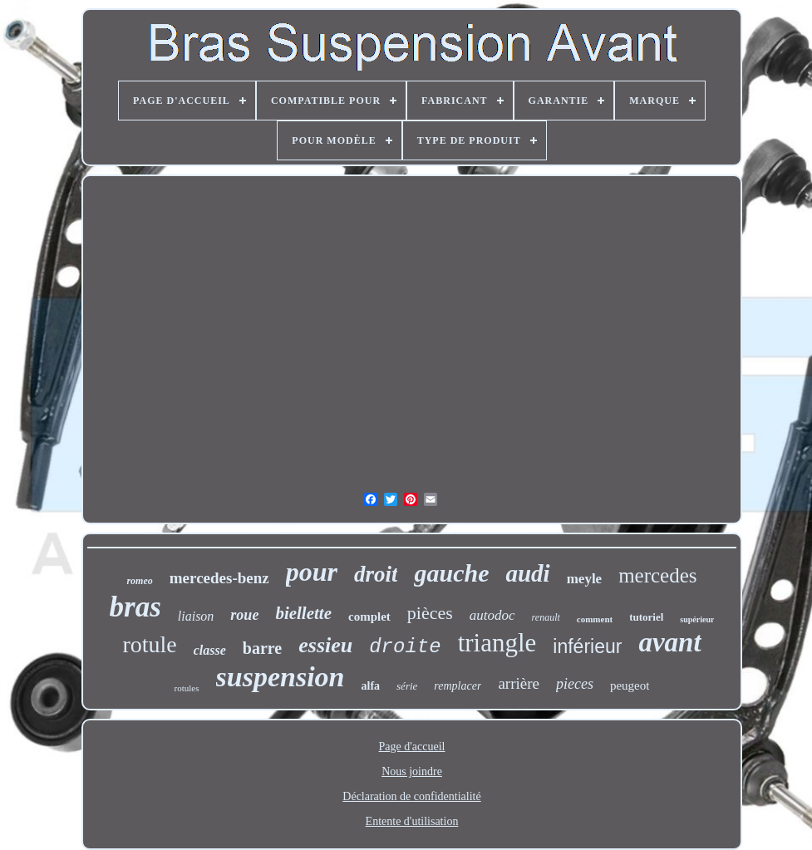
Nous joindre (411, 771)
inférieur (587, 646)
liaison (196, 616)
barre (262, 648)
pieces (574, 684)
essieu (325, 645)
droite (404, 647)
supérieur (697, 619)
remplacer (457, 686)
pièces (430, 612)
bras (135, 607)
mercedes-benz (219, 578)
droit (376, 574)
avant (669, 642)
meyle (584, 579)
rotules (187, 688)
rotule (149, 644)
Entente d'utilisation (412, 821)
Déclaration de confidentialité (411, 796)
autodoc (492, 615)
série (406, 686)
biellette (303, 613)
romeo (139, 581)
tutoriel (646, 617)
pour (311, 572)
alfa (371, 686)
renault (546, 617)
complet (369, 616)
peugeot (629, 685)
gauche (451, 573)
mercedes (657, 575)
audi (527, 573)
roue (244, 615)
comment (595, 619)
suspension (280, 676)
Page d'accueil (412, 746)
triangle (497, 642)
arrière (518, 683)
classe (210, 650)
